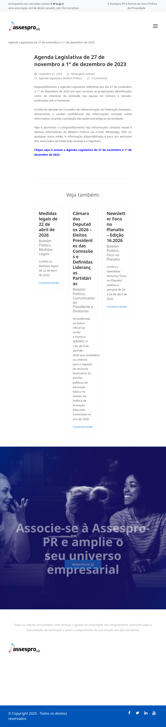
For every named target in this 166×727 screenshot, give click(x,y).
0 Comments (99, 78)
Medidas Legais (46, 251)
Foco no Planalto (113, 257)
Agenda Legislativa (50, 78)
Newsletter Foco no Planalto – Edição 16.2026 (116, 226)
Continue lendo (49, 283)
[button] (155, 26)
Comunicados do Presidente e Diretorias (84, 304)
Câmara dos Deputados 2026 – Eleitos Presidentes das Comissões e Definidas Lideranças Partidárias (83, 248)
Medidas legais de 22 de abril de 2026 (48, 224)
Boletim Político (72, 78)
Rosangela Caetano (83, 74)
